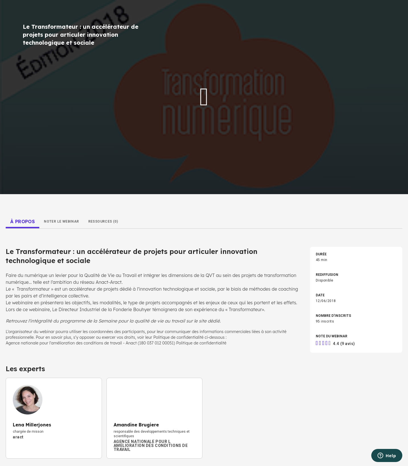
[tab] (22, 221)
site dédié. (210, 321)
